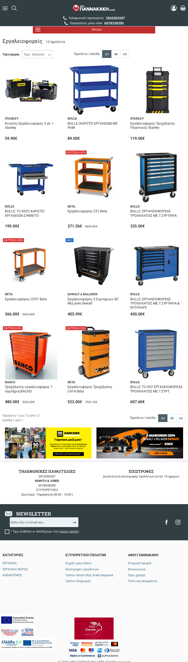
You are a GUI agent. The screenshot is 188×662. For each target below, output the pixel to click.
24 (106, 54)
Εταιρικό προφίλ (139, 563)
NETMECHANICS (112, 643)
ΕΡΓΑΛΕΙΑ (10, 563)
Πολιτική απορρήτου (142, 581)
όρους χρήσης (69, 531)
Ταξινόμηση (10, 54)
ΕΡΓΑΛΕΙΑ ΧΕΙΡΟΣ (15, 569)
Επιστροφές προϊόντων (82, 569)
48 (116, 54)
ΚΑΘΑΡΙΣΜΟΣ (12, 575)
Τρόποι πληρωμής (78, 581)
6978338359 (47, 485)
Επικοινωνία (136, 569)
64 (125, 54)
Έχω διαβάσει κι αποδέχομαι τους (46, 531)
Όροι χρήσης (137, 575)
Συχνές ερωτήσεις (78, 563)
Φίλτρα (68, 29)
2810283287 (47, 476)
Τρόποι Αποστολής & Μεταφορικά (89, 575)
